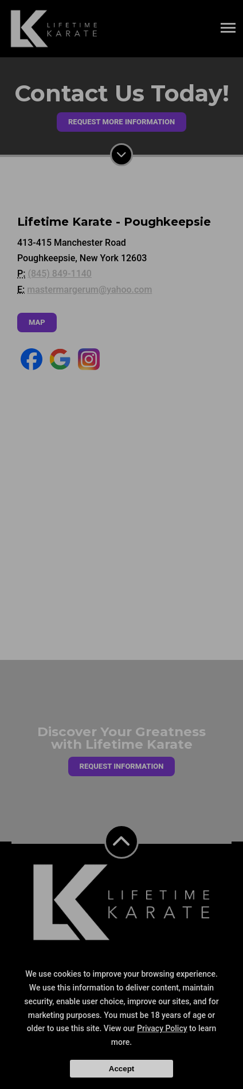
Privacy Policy (162, 1028)
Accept (121, 1068)
